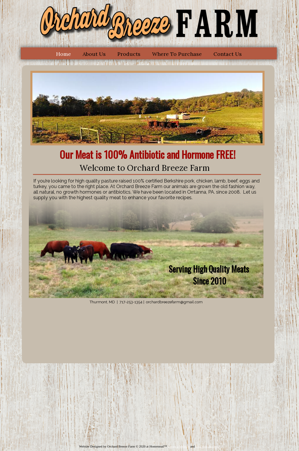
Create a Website (179, 446)
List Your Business (208, 446)
